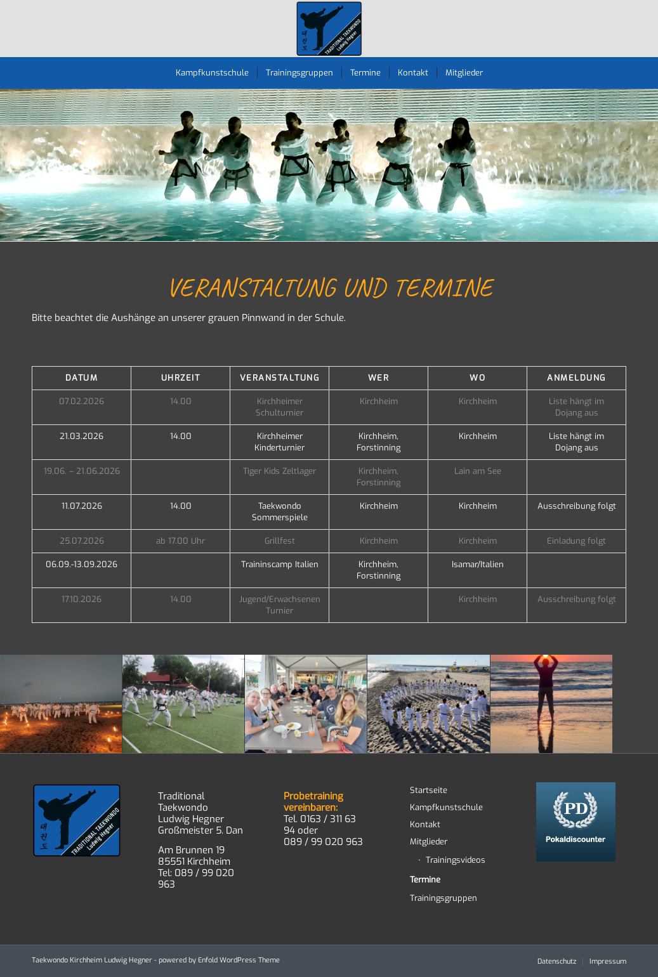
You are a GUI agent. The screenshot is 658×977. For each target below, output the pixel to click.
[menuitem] (212, 73)
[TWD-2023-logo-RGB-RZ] (329, 28)
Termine (425, 879)
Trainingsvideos (455, 860)
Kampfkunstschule (446, 807)
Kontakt (425, 824)
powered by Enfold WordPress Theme (219, 960)
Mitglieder (428, 841)
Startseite (428, 790)
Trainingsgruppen (443, 898)
